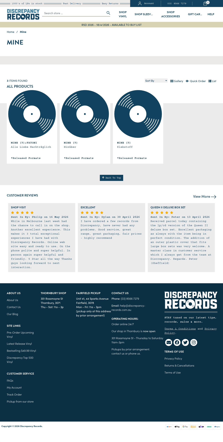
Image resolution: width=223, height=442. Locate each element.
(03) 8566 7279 (176, 3)
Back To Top (111, 177)
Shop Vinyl (123, 14)
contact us (118, 353)
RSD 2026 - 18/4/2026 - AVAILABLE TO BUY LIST (112, 25)
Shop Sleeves (144, 14)
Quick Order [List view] (196, 81)
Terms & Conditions (180, 328)
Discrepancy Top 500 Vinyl (20, 360)
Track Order (14, 394)
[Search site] (107, 13)
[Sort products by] (156, 80)
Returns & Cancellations (179, 365)
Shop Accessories (170, 14)
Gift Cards (196, 14)
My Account (14, 387)
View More (204, 196)
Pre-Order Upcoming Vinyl (20, 334)
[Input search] (73, 13)
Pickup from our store (20, 401)
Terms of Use (172, 372)
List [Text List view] (212, 81)
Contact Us (14, 307)
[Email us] (168, 342)
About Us (12, 300)
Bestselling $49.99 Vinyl (21, 350)
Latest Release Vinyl (19, 343)
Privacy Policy (173, 358)
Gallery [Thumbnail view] (176, 81)
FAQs (10, 380)
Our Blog (12, 314)
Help (210, 14)
